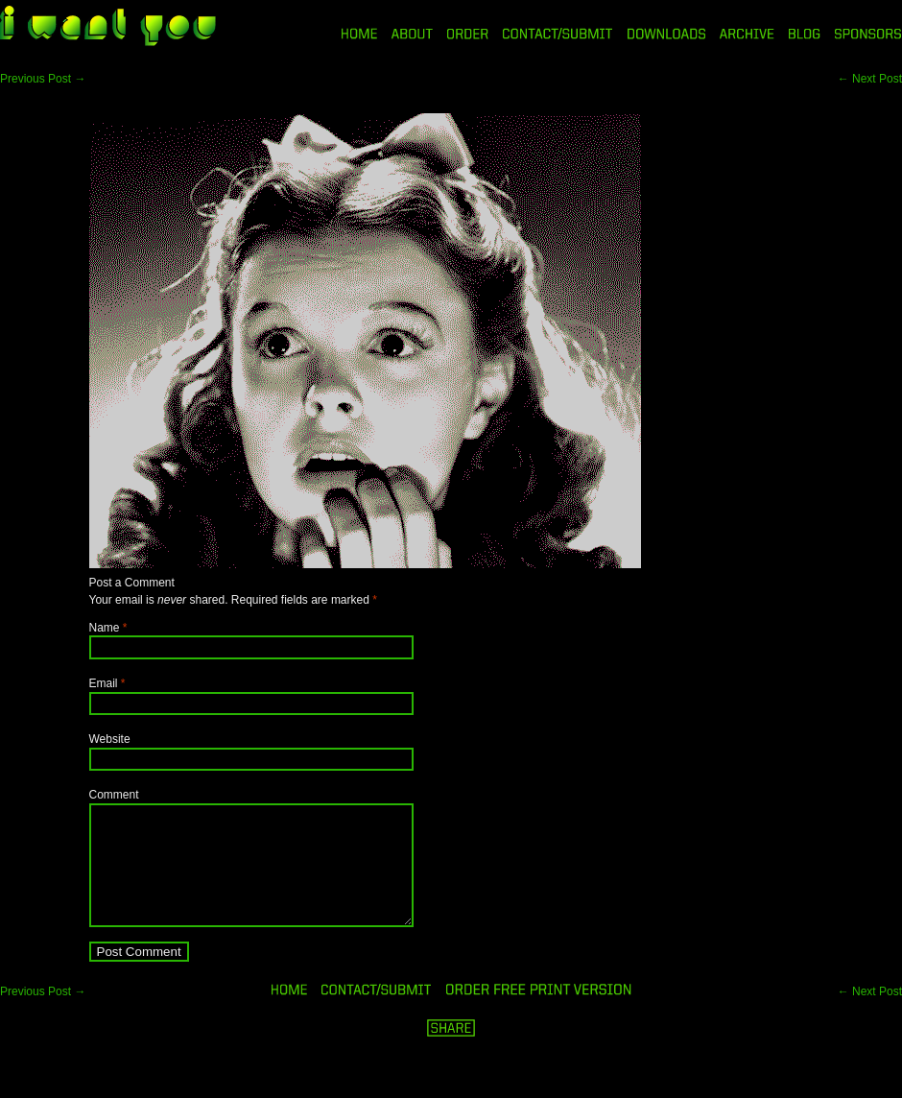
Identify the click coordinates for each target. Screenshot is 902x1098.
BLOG (804, 33)
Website (110, 739)
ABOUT (412, 33)
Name (104, 627)
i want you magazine (108, 28)
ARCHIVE (747, 33)
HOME (359, 33)
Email (103, 683)
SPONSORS (868, 33)
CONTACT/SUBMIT (558, 33)
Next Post (870, 78)
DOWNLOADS (666, 33)
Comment (114, 794)
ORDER (467, 33)
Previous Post (42, 78)
